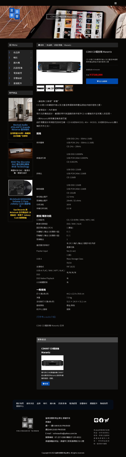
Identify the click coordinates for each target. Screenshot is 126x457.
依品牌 (16, 52)
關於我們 (20, 403)
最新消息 (30, 403)
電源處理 (17, 73)
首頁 (41, 45)
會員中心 (20, 406)
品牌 (39, 403)
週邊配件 (17, 83)
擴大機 (16, 63)
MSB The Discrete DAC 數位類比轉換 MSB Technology (20, 164)
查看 (45, 383)
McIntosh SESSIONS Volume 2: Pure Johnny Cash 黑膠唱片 (20, 202)
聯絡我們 (104, 403)
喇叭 (15, 57)
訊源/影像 (17, 68)
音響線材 (17, 78)
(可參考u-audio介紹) (46, 316)
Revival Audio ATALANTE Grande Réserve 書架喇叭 (20, 127)
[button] (79, 66)
